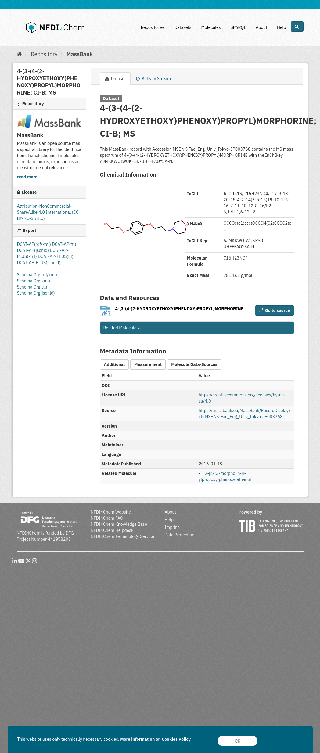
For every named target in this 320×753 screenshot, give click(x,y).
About (261, 27)
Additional (114, 364)
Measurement (148, 364)
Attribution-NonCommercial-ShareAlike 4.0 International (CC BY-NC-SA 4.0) (48, 212)
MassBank (80, 54)
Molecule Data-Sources (194, 364)
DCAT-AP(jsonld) (33, 250)
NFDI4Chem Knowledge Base (119, 524)
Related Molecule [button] (122, 328)
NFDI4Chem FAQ (107, 518)
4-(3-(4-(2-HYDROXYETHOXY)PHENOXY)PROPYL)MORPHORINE (179, 308)
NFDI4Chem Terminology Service (122, 536)
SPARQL (238, 27)
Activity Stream (153, 78)
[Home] (19, 54)
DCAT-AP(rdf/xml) (34, 244)
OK (237, 741)
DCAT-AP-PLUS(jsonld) (39, 262)
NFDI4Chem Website (111, 512)
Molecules (211, 27)
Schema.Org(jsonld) (36, 293)
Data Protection (180, 535)
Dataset (115, 78)
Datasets (183, 27)
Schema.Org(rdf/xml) (37, 275)
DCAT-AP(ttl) (64, 244)
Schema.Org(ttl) (32, 287)
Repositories (153, 27)
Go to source (274, 310)
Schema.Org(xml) (33, 281)
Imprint (172, 527)
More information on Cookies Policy (155, 739)
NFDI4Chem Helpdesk (112, 530)
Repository (44, 54)
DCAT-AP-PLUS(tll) (55, 256)
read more (27, 177)
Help (281, 27)
